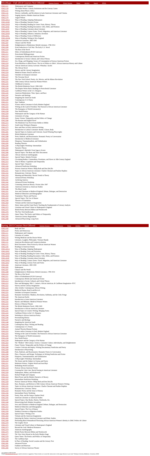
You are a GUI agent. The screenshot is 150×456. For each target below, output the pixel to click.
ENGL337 (4, 178)
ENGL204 (4, 40)
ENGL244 (4, 315)
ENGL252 (4, 329)
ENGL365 (4, 418)
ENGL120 (4, 8)
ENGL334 (4, 391)
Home (78, 3)
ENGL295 (4, 143)
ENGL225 (4, 75)
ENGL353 (4, 194)
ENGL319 (4, 370)
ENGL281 (4, 132)
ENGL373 (4, 427)
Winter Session (67, 3)
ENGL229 (4, 79)
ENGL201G (5, 31)
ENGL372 (4, 207)
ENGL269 (4, 350)
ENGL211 (4, 52)
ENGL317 (4, 164)
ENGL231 (4, 82)
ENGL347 (4, 400)
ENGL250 (4, 100)
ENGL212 (4, 54)
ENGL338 (4, 395)
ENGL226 (4, 295)
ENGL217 (4, 61)
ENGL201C (5, 251)
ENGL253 (4, 104)
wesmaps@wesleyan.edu (11, 454)
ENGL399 (4, 219)
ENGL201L (5, 36)
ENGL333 (4, 175)
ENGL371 (4, 205)
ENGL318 (4, 368)
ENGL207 (4, 43)
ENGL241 (4, 311)
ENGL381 (4, 443)
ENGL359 (4, 411)
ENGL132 (4, 237)
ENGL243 (4, 91)
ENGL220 (4, 66)
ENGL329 (4, 168)
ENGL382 (4, 216)
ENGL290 (4, 354)
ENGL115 (4, 235)
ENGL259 (4, 114)
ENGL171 (4, 244)
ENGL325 (4, 379)
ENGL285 (4, 134)
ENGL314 (4, 159)
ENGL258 (4, 111)
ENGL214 (4, 59)
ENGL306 (4, 152)
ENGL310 (4, 361)
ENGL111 (4, 6)
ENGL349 (4, 402)
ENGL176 (4, 17)
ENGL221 (4, 68)
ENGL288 (4, 136)
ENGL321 (4, 375)
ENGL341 (4, 180)
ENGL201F (5, 29)
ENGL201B (5, 22)
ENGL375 (4, 210)
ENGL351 (4, 191)
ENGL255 (4, 107)
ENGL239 (4, 88)
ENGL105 (4, 228)
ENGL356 (4, 200)
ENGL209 (4, 47)
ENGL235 (4, 84)
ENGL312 (4, 157)
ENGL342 (4, 182)
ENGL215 (4, 283)
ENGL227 (4, 77)
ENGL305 (4, 150)
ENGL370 (4, 423)
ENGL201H (5, 34)
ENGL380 (4, 441)
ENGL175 (4, 15)
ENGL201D (5, 24)
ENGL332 (4, 173)
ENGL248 (4, 98)
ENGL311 (4, 363)
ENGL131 (4, 11)
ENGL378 (4, 214)
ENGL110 (4, 231)
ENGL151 (4, 242)
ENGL (104, 3)
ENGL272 (4, 123)
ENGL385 (4, 448)
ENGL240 (4, 308)
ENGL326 (4, 166)
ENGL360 (4, 414)
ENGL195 (4, 247)
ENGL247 (4, 95)
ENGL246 (4, 318)
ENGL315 (4, 162)
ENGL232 (4, 302)
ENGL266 (4, 120)
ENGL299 (4, 146)
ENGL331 (4, 171)
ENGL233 (4, 304)
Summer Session (54, 3)
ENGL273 (4, 125)
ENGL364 (4, 203)
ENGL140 (4, 240)
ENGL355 (4, 198)
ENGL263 (4, 343)
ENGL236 (4, 86)
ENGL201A (5, 20)
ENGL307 (4, 155)
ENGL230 (4, 299)
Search (96, 3)
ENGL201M (5, 38)
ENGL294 (4, 141)
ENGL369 (4, 420)
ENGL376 (4, 212)
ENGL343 (4, 184)
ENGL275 (4, 127)
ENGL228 (4, 297)
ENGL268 (4, 347)
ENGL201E (5, 27)
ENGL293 (4, 139)
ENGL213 (4, 56)
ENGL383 (4, 446)
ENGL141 (4, 13)
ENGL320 (4, 372)
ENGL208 (4, 45)
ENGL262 (4, 116)
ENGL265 (4, 118)
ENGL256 (4, 109)
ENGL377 (4, 434)
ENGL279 (4, 130)
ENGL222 (4, 70)
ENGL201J (5, 263)
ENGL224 (4, 72)
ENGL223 (4, 288)
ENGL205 (4, 267)
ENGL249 (4, 324)
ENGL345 (4, 187)
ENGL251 (4, 102)
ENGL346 (4, 189)
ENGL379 (4, 439)
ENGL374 (4, 430)
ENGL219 (4, 63)
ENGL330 (4, 384)
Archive (86, 3)
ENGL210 (4, 50)
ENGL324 (4, 377)
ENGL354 (4, 196)
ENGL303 (4, 148)
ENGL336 (4, 393)
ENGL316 (4, 366)
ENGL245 (4, 93)
